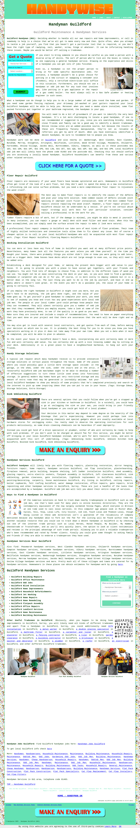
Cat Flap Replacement (94, 771)
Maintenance (76, 754)
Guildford (50, 140)
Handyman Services (110, 768)
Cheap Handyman (15, 768)
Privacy (131, 805)
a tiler (83, 635)
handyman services (58, 468)
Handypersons (33, 754)
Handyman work (15, 140)
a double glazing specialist (92, 629)
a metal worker (48, 629)
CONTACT (117, 18)
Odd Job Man (78, 763)
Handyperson (125, 763)
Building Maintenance (97, 754)
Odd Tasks (77, 765)
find (16, 547)
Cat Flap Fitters (16, 774)
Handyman (46, 763)
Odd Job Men (85, 757)
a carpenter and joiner (77, 632)
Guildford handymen (18, 465)
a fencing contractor (48, 635)
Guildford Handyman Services (31, 570)
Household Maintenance (55, 754)
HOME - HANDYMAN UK (70, 795)
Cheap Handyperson (42, 760)
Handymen (19, 754)
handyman (73, 61)
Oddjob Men (29, 757)
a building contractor (48, 638)
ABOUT (108, 18)
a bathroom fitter (32, 632)
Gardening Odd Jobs (63, 757)
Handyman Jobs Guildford (91, 744)
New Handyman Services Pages (24, 805)
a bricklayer (86, 638)
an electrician (120, 641)
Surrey (75, 486)
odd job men (13, 152)
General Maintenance (120, 765)
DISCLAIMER (127, 18)
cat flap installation (98, 468)
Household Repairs (122, 754)
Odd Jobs (44, 757)
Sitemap (8, 805)
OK (120, 826)
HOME (94, 18)
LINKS (101, 18)
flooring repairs (73, 465)
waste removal (124, 477)
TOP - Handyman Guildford (21, 784)
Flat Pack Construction (37, 771)
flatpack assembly (67, 474)
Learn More (110, 826)
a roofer (88, 641)
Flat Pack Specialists (66, 771)
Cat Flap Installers (120, 771)
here (120, 564)
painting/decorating (18, 480)
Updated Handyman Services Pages (49, 805)
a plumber (57, 641)
